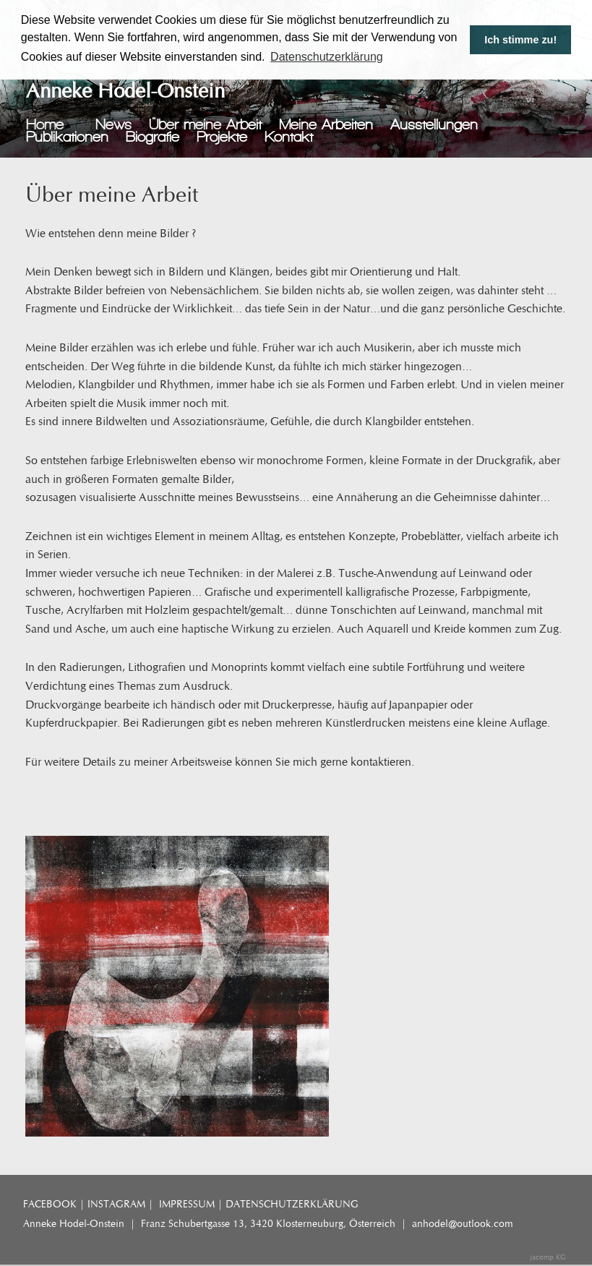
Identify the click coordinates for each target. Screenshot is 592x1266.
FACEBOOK (50, 1204)
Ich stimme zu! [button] (520, 40)
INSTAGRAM (116, 1204)
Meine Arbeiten (326, 124)
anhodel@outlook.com (462, 1224)
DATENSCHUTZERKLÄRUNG (292, 1204)
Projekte (222, 137)
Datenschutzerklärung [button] (326, 57)
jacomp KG (548, 1257)
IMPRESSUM (187, 1204)
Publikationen (67, 137)
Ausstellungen (434, 124)
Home (45, 124)
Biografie (152, 137)
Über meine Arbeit (205, 124)
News (113, 124)
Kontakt (289, 137)
